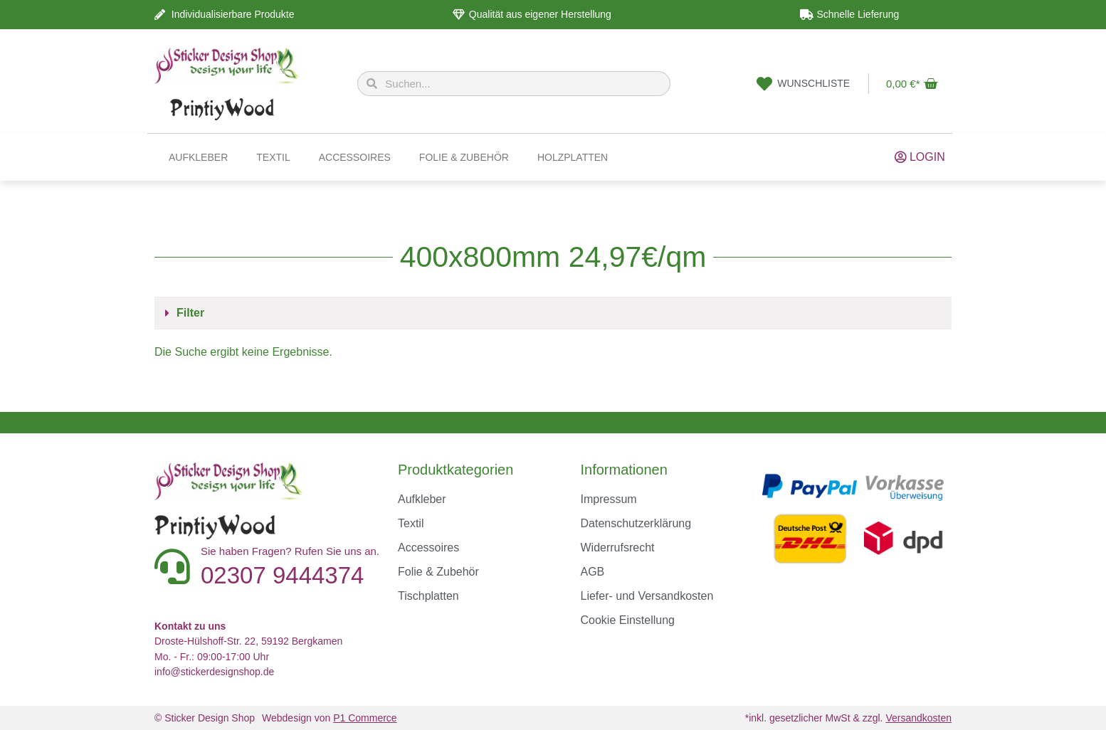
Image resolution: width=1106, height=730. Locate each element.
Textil (273, 157)
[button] (553, 313)
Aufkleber (198, 157)
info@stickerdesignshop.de (214, 671)
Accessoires (355, 157)
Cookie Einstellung (627, 620)
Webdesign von (329, 718)
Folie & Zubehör (464, 157)
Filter (190, 313)
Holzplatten (572, 157)
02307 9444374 (282, 575)
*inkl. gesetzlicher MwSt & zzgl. (848, 718)
